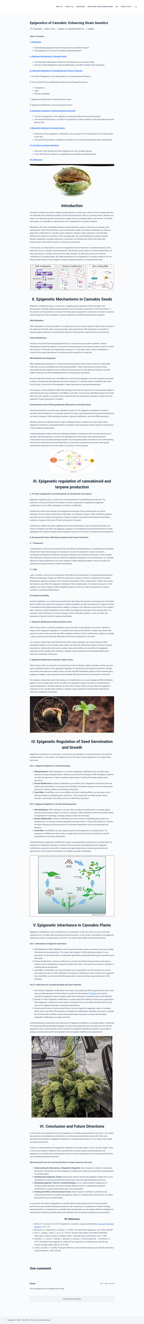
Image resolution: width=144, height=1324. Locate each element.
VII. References (36, 160)
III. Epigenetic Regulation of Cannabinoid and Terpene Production (56, 71)
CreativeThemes (44, 1320)
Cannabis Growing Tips (76, 29)
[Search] (136, 7)
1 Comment (90, 29)
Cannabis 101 (62, 29)
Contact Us (69, 6)
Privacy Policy (126, 6)
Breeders (93, 993)
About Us (59, 6)
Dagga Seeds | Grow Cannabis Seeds (100, 6)
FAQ (117, 6)
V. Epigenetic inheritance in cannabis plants (47, 128)
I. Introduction (35, 42)
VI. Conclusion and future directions (44, 145)
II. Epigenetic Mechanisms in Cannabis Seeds (48, 56)
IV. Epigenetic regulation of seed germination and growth (53, 111)
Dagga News (80, 6)
